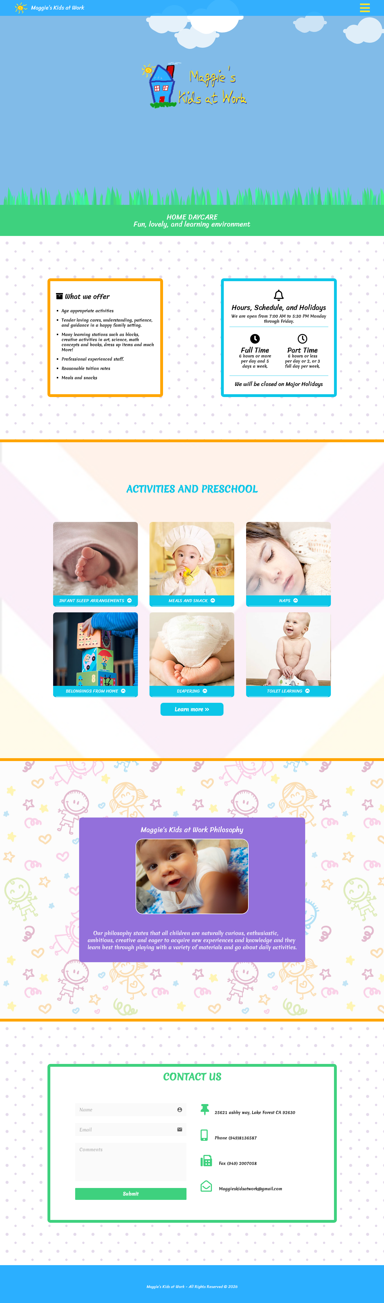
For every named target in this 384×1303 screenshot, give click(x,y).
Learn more (192, 709)
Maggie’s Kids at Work (57, 8)
